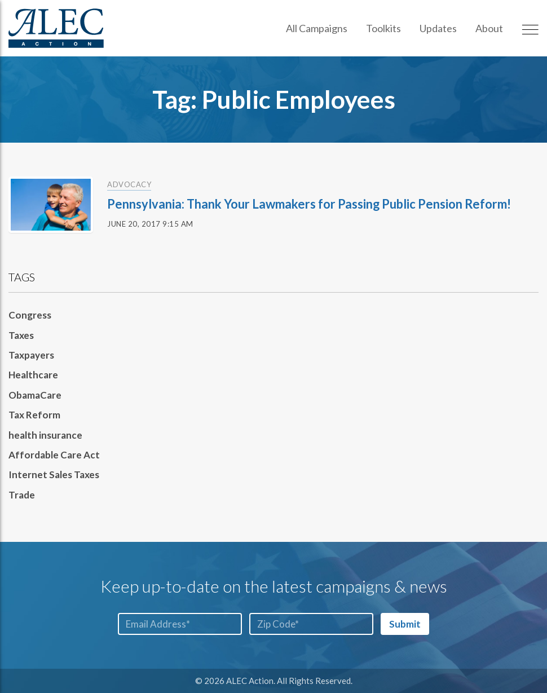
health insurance (45, 435)
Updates (438, 28)
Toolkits (383, 28)
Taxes (21, 335)
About (489, 28)
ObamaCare (34, 395)
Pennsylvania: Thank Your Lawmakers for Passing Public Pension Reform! (310, 203)
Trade (21, 495)
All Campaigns (316, 28)
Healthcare (33, 375)
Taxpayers (31, 355)
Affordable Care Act (54, 455)
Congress (29, 315)
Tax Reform (34, 415)
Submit (405, 624)
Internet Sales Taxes (53, 474)
